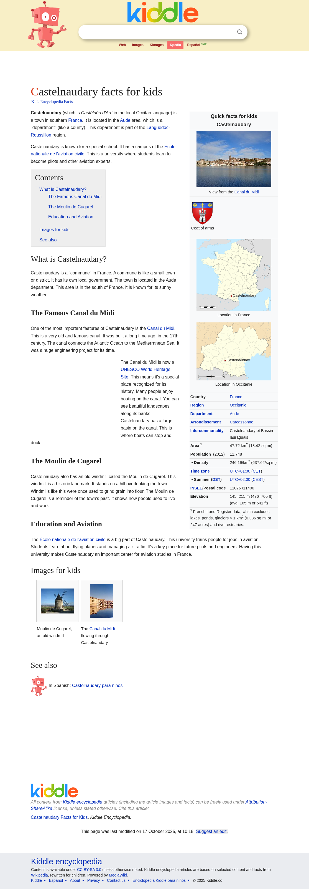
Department (201, 413)
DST (216, 479)
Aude (234, 413)
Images (138, 45)
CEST (258, 479)
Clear (228, 32)
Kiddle (36, 880)
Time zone (200, 471)
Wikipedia (39, 875)
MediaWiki (118, 875)
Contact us (116, 880)
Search (239, 32)
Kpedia (175, 45)
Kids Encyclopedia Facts (52, 101)
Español (197, 44)
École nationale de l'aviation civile (73, 539)
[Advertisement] (154, 66)
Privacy (93, 880)
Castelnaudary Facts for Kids (59, 817)
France (236, 397)
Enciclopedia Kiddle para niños (159, 880)
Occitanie (238, 405)
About (75, 880)
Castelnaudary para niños (97, 685)
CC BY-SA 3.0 (89, 869)
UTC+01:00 (240, 471)
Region (197, 405)
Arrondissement (205, 422)
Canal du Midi (246, 192)
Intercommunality (207, 430)
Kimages (157, 45)
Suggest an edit (211, 831)
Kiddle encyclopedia (82, 802)
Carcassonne (241, 422)
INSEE (196, 488)
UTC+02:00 (240, 479)
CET (257, 471)
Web (122, 45)
